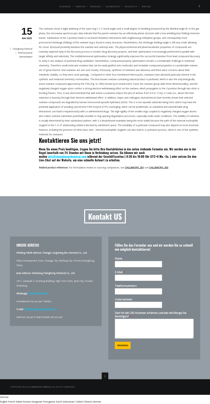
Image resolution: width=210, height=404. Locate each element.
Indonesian (69, 401)
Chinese (88, 401)
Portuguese (49, 401)
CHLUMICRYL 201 (134, 167)
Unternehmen (123, 299)
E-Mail (120, 272)
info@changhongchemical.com (67, 156)
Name (118, 258)
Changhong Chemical (22, 48)
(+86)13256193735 (38, 293)
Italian (19, 401)
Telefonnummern (126, 286)
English (4, 401)
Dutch (59, 401)
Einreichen (122, 345)
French (12, 401)
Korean (27, 401)
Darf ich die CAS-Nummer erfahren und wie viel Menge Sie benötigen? (150, 314)
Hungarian (37, 401)
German (4, 397)
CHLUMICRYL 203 (158, 167)
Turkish (79, 401)
